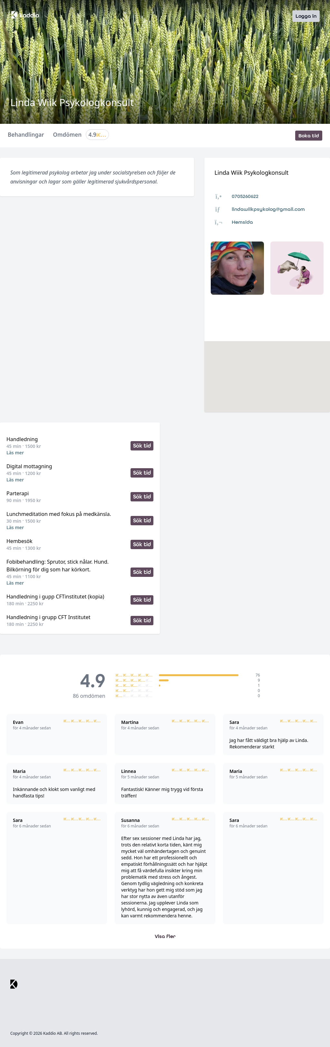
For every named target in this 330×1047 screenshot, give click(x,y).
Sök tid (142, 445)
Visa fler (165, 936)
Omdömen (81, 136)
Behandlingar (26, 135)
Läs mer (15, 452)
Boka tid (308, 136)
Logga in (306, 16)
